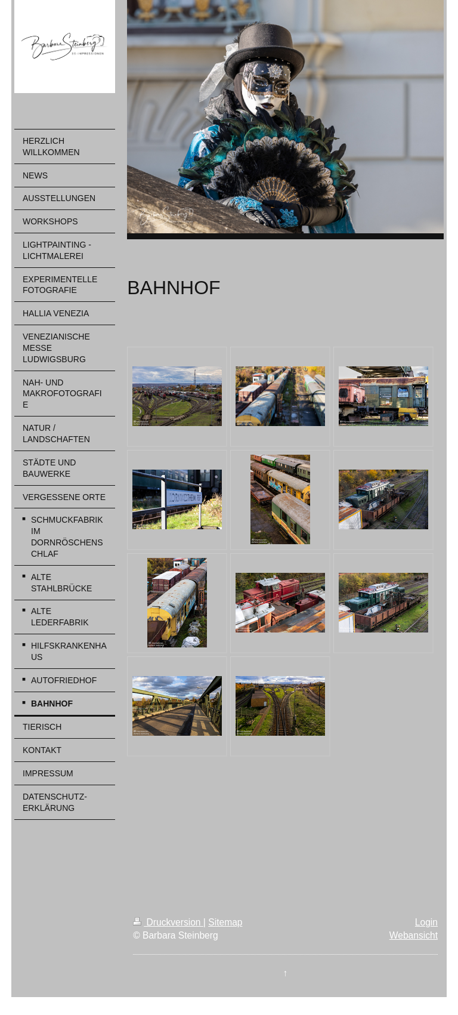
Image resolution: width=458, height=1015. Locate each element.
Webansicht (413, 935)
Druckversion (168, 922)
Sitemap (225, 922)
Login (426, 922)
